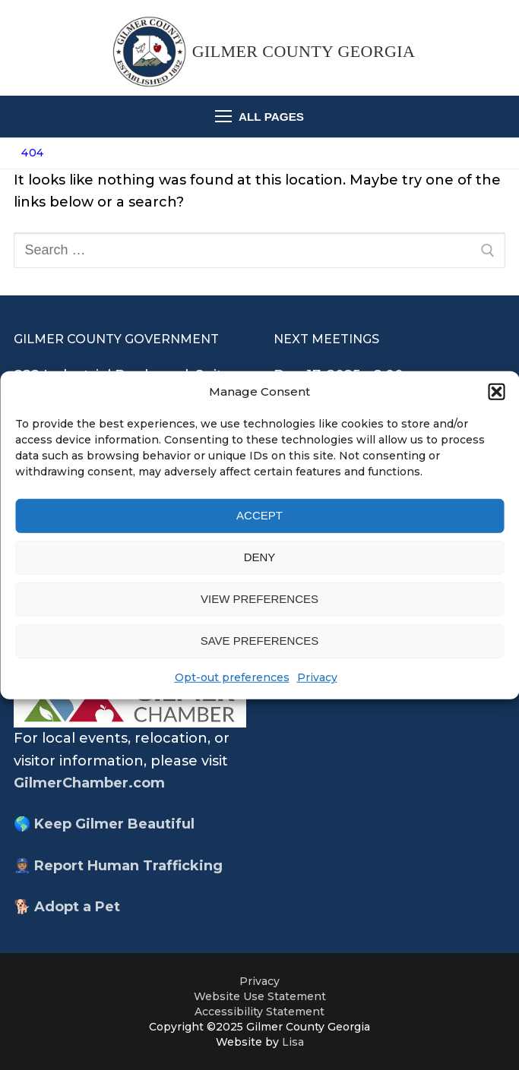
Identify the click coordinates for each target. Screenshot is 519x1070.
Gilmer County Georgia (304, 51)
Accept (259, 515)
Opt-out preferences (232, 677)
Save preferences (260, 640)
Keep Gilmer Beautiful (114, 824)
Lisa (293, 1042)
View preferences (259, 598)
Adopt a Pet (77, 906)
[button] (496, 391)
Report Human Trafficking (128, 865)
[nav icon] (260, 116)
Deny (260, 557)
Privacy (317, 677)
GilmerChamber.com (89, 783)
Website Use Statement (260, 996)
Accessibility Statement (259, 1011)
